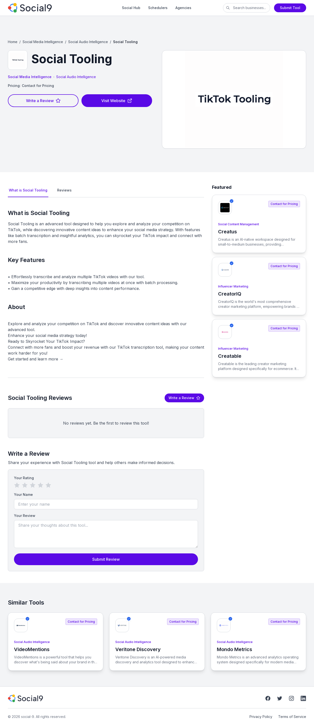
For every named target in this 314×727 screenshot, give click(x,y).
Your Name (23, 494)
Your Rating (24, 478)
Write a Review (43, 100)
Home (12, 42)
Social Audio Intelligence (88, 42)
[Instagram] (291, 698)
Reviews (64, 190)
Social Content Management (238, 224)
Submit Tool (290, 8)
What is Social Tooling (28, 190)
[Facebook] (268, 698)
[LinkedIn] (303, 698)
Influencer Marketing (233, 286)
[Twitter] (280, 698)
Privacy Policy (260, 717)
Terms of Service (292, 717)
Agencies (183, 8)
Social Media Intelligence (43, 42)
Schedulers (158, 8)
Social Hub (131, 8)
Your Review (24, 515)
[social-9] (49, 8)
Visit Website (116, 100)
